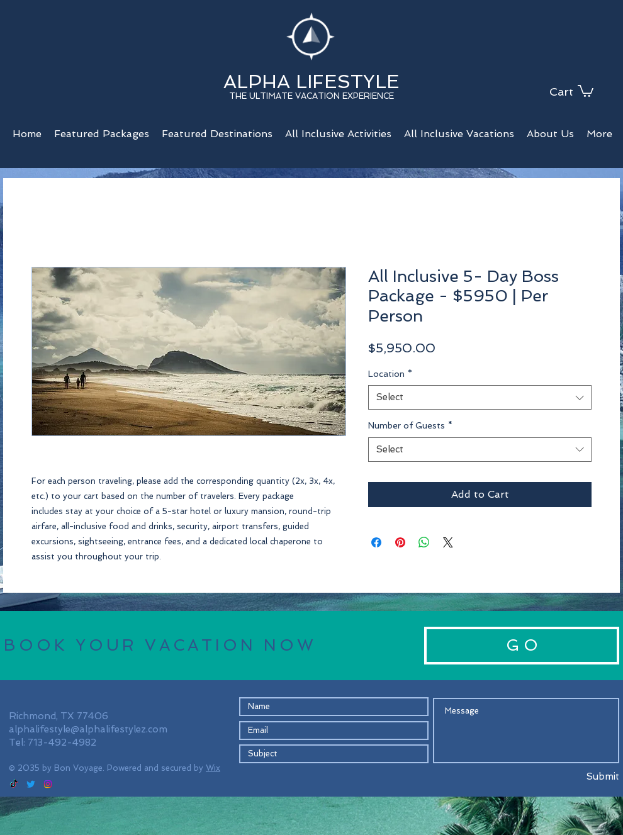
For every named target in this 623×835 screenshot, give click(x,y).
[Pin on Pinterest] (400, 542)
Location (390, 374)
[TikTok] (14, 784)
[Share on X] (448, 542)
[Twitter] (31, 784)
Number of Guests (410, 425)
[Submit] (573, 777)
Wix (213, 768)
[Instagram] (48, 784)
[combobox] (480, 397)
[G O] (521, 645)
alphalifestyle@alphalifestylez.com (88, 729)
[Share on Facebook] (376, 542)
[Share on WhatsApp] (424, 542)
